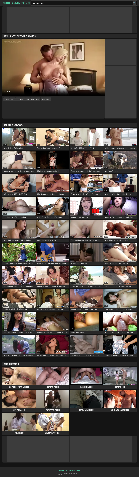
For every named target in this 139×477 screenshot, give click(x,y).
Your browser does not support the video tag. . (53, 67)
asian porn (46, 99)
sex (27, 99)
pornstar (20, 99)
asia (37, 99)
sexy (13, 99)
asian (6, 99)
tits (32, 99)
